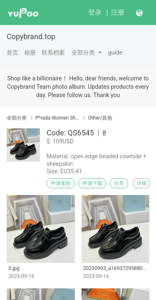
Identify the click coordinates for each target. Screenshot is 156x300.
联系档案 (53, 52)
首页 (12, 52)
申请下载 (92, 183)
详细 (141, 183)
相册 (30, 52)
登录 (95, 12)
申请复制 (61, 183)
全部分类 (83, 52)
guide (115, 52)
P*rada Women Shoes (57, 118)
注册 (117, 12)
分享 (119, 183)
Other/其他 (100, 118)
